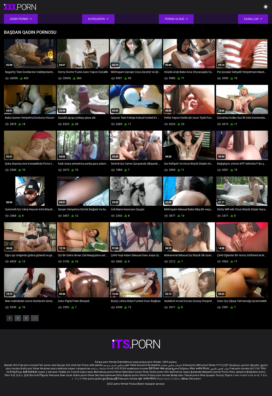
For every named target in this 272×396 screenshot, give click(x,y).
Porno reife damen (92, 365)
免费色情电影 (30, 372)
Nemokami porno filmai (136, 372)
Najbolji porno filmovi (135, 375)
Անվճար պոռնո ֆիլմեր (244, 365)
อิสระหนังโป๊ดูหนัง (39, 375)
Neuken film (11, 365)
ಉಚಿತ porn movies (138, 368)
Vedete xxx (64, 372)
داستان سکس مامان (171, 365)
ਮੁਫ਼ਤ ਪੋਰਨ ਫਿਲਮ (258, 368)
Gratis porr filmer (30, 368)
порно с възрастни (79, 368)
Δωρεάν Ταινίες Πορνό (219, 375)
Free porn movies (28, 365)
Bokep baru (177, 375)
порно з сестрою (48, 372)
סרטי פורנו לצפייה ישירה (246, 375)
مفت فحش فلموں (220, 368)
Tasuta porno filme (195, 375)
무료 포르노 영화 (19, 375)
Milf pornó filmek (205, 365)
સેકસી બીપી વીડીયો (116, 368)
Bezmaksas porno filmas (108, 372)
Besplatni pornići (212, 372)
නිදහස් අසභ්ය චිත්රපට (169, 378)
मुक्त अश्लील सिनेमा (147, 378)
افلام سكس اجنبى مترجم (116, 365)
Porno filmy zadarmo (234, 372)
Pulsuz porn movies (159, 375)
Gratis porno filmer (84, 375)
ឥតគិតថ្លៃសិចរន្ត (15, 372)
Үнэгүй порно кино (82, 372)
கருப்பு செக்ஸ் (99, 368)
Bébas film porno (191, 378)
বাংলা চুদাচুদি (222, 365)
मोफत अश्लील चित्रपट (200, 368)
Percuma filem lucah (61, 375)
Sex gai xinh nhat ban (69, 365)
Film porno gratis (92, 378)
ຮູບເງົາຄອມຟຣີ (110, 378)
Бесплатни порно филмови (186, 372)
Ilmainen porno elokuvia (54, 368)
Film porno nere (47, 365)
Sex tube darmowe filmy (108, 375)
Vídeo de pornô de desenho (145, 365)
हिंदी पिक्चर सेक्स (156, 368)
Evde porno (189, 365)
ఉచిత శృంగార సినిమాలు (177, 368)
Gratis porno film (159, 372)
